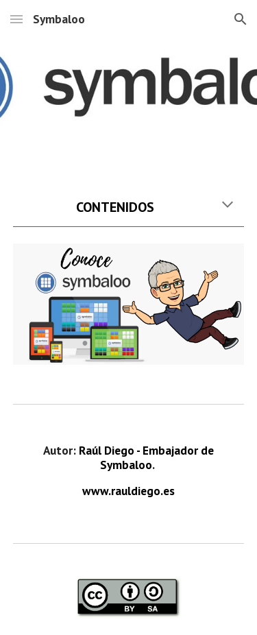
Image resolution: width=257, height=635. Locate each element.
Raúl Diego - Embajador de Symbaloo (148, 457)
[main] (129, 207)
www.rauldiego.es (128, 491)
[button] (16, 19)
